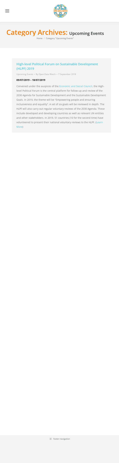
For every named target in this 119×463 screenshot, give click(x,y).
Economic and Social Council (75, 86)
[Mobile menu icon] (7, 11)
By (46, 74)
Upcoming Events (24, 74)
